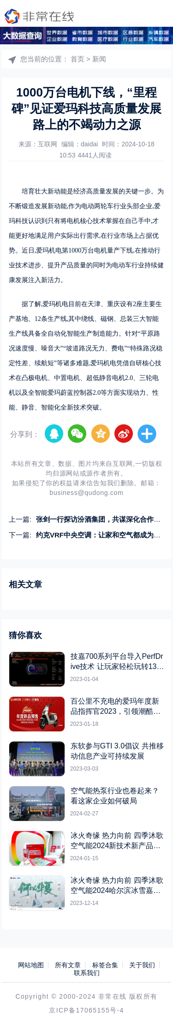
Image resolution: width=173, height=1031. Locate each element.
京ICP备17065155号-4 (86, 1010)
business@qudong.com (87, 492)
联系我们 (87, 973)
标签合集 (105, 965)
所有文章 (68, 965)
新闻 (99, 59)
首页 (77, 59)
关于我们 (142, 965)
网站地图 (31, 965)
